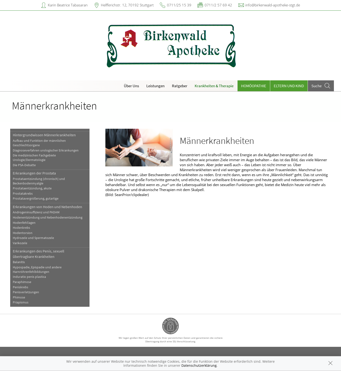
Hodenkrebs (21, 228)
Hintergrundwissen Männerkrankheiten (44, 135)
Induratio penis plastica (29, 277)
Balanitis (19, 262)
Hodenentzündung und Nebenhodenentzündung (47, 217)
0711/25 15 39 (179, 5)
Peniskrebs (20, 287)
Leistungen (155, 85)
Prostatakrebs (23, 194)
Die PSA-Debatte (24, 165)
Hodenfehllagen (24, 223)
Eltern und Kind (289, 85)
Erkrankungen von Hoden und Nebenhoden (47, 206)
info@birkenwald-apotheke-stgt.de (272, 5)
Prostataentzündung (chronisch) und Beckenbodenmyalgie (39, 181)
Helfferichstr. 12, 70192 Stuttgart (127, 5)
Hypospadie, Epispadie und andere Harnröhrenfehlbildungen (37, 269)
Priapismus (20, 302)
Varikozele (20, 243)
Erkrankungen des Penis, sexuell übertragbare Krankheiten (38, 254)
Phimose (19, 297)
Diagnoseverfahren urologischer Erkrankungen (46, 150)
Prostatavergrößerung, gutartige (35, 199)
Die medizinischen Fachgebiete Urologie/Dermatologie (34, 157)
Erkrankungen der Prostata (34, 173)
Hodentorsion (22, 233)
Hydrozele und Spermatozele (33, 238)
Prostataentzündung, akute (32, 188)
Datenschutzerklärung (199, 365)
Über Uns (131, 85)
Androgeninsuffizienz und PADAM (36, 212)
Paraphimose (22, 282)
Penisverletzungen (26, 292)
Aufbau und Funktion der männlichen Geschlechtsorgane (39, 143)
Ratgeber (179, 85)
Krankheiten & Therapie (214, 85)
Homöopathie (253, 85)
